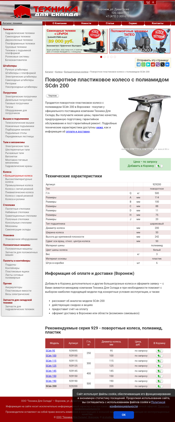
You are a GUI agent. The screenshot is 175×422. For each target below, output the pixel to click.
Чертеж (52, 95)
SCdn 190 (51, 381)
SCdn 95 (50, 350)
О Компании (60, 23)
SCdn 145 (51, 371)
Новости (86, 23)
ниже (99, 127)
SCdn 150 (51, 376)
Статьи (110, 23)
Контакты (158, 23)
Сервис (133, 23)
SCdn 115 (51, 360)
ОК (124, 414)
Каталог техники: (12, 23)
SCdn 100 (51, 355)
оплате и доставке (78, 131)
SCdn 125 (51, 365)
